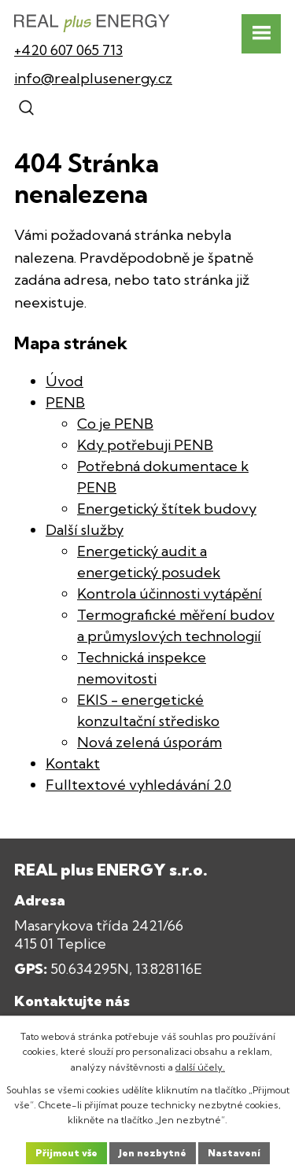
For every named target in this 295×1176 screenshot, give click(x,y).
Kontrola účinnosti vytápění (169, 593)
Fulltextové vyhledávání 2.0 (138, 785)
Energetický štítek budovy (166, 509)
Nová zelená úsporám (149, 742)
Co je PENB (115, 424)
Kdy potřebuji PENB (145, 445)
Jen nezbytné (152, 1153)
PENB (65, 402)
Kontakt (73, 763)
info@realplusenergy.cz (93, 78)
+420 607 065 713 (68, 50)
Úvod (64, 381)
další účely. (200, 1067)
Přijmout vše (66, 1153)
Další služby (85, 530)
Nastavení (234, 1153)
